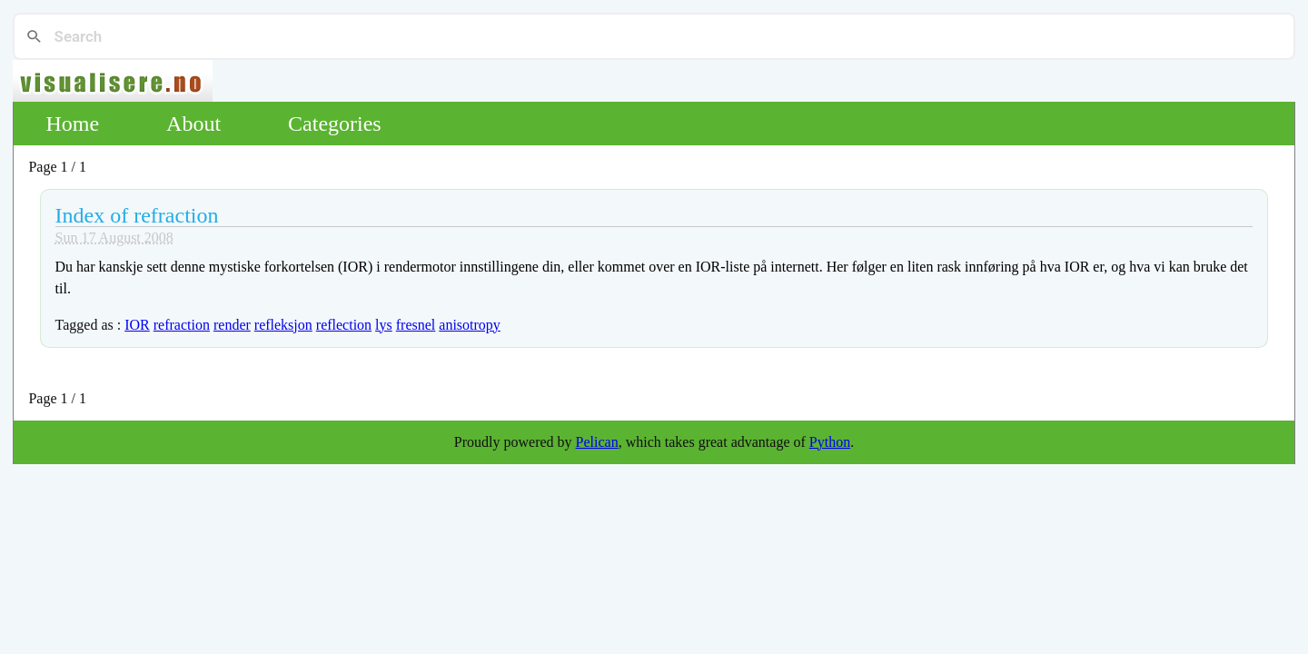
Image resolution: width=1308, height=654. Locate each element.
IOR (137, 324)
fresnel (416, 324)
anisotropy (469, 324)
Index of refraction (137, 215)
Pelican (597, 442)
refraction (182, 324)
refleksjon (283, 324)
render (232, 324)
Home (72, 123)
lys (383, 324)
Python (829, 442)
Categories (335, 123)
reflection (344, 324)
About (193, 123)
